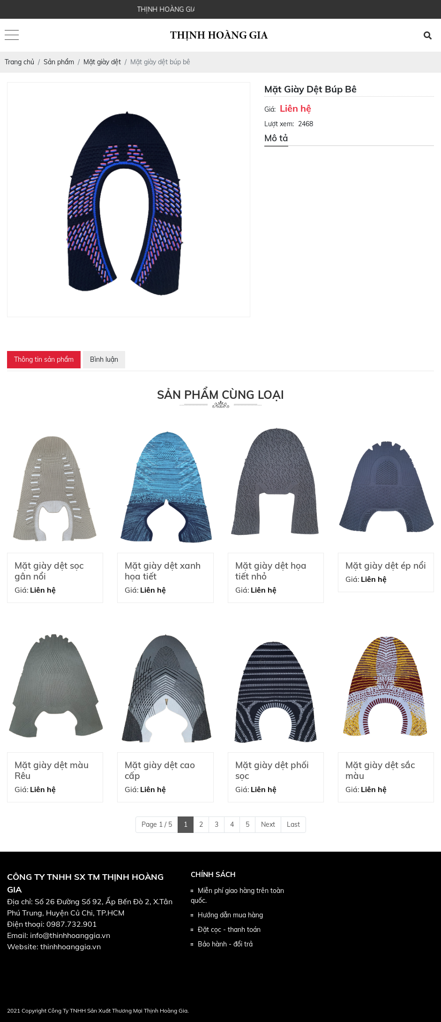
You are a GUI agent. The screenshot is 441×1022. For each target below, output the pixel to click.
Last (293, 824)
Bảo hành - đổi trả (225, 944)
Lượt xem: (279, 124)
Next (268, 824)
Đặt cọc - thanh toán (229, 929)
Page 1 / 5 (157, 824)
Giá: (270, 109)
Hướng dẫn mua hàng (230, 915)
